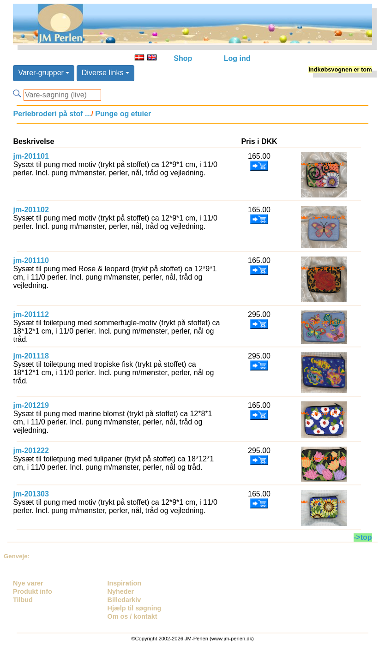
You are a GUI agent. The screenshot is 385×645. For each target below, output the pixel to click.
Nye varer (28, 583)
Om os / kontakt (132, 616)
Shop (183, 58)
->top (363, 537)
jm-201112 (30, 314)
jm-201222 (30, 450)
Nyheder (121, 591)
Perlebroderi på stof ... (52, 114)
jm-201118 (30, 356)
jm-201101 (30, 156)
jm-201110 (30, 260)
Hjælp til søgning (135, 608)
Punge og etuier (122, 114)
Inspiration (125, 583)
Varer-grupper (43, 73)
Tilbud (23, 599)
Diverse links (105, 73)
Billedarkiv (124, 599)
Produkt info (32, 591)
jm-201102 (30, 210)
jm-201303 (30, 494)
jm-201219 (30, 405)
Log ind (237, 58)
